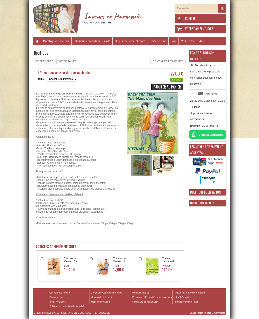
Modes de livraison (100, 301)
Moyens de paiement (101, 297)
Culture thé (188, 41)
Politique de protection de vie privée (67, 306)
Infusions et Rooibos (87, 41)
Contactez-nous (57, 297)
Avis (202, 41)
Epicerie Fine (157, 41)
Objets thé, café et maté (130, 41)
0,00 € (209, 29)
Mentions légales (140, 292)
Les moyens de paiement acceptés (206, 150)
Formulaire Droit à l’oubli (186, 301)
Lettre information (182, 297)
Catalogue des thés (56, 41)
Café (107, 41)
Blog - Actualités (202, 203)
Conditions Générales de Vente (106, 292)
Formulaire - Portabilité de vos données (152, 297)
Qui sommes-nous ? (59, 292)
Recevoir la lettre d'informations (189, 292)
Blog (173, 41)
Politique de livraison (205, 192)
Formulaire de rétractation (145, 301)
